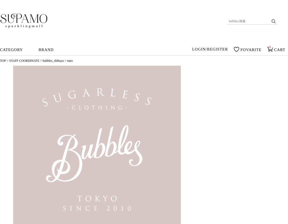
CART (279, 50)
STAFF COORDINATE (24, 61)
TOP (3, 61)
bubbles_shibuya (53, 61)
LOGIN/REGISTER (210, 49)
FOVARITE (251, 50)
